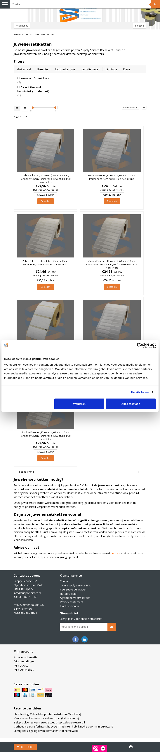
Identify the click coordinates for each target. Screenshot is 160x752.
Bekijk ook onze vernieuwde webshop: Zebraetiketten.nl (49, 722)
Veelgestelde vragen (73, 589)
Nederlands (22, 25)
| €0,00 (25, 747)
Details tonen (140, 392)
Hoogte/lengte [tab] (64, 69)
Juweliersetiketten (44, 34)
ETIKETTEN (27, 34)
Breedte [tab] (42, 69)
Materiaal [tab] (23, 69)
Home (17, 34)
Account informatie (25, 657)
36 (144, 107)
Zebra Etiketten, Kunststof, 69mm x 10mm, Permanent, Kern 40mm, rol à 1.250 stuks (45, 262)
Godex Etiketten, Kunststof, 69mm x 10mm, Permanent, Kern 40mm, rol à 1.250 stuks (111, 177)
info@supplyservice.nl (27, 593)
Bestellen (45, 201)
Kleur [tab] (126, 69)
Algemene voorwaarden (75, 598)
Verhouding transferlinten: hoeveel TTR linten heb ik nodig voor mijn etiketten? (63, 726)
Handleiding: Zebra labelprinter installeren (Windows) (47, 714)
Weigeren (79, 403)
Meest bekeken (130, 107)
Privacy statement (71, 602)
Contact (65, 581)
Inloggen (139, 25)
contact (115, 553)
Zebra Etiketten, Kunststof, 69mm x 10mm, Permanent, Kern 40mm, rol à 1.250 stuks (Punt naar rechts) (45, 179)
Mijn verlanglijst (24, 669)
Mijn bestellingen (24, 661)
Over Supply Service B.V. (75, 585)
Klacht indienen (69, 606)
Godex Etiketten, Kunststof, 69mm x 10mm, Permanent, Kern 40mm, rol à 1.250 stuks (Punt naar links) (112, 264)
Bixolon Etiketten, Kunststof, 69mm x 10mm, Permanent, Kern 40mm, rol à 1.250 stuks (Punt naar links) (45, 436)
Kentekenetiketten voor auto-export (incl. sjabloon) (46, 718)
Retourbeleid (68, 593)
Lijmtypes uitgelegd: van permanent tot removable (46, 730)
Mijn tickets (21, 665)
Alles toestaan (130, 403)
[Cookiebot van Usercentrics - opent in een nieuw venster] (140, 345)
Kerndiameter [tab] (90, 69)
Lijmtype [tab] (111, 69)
